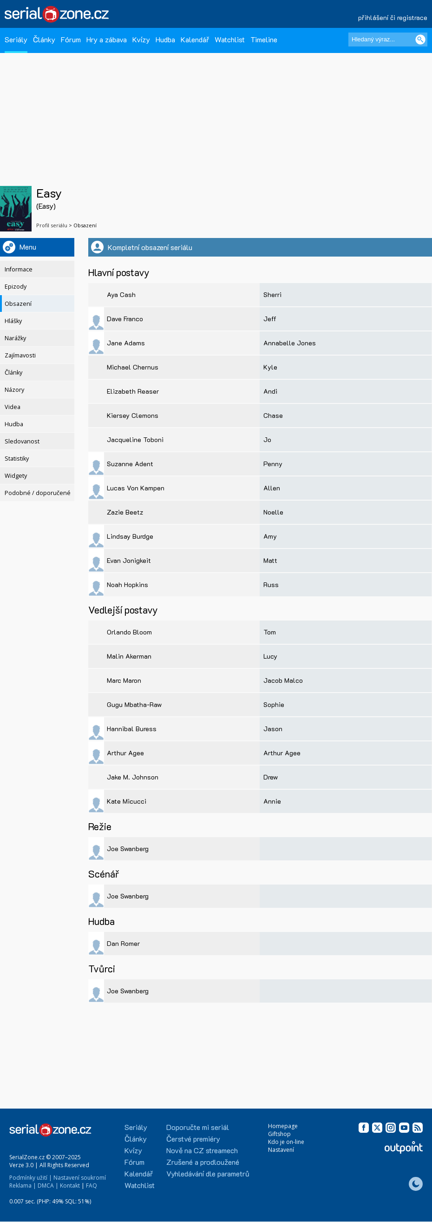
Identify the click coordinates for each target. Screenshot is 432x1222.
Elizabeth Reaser (133, 391)
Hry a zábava (106, 39)
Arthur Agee (125, 752)
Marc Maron (124, 680)
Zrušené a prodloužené (202, 1162)
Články (44, 39)
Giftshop (279, 1134)
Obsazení (18, 304)
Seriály (16, 39)
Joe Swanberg (128, 848)
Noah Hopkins (127, 584)
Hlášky (13, 321)
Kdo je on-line (286, 1142)
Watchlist (230, 39)
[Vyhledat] (420, 39)
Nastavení (281, 1150)
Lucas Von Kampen (135, 487)
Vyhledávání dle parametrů (207, 1173)
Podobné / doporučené (38, 493)
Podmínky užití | (30, 1178)
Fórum (71, 39)
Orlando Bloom (129, 632)
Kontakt (70, 1185)
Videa (12, 407)
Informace (19, 269)
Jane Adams (126, 342)
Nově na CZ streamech (202, 1150)
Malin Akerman (129, 656)
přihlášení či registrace (392, 17)
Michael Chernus (132, 367)
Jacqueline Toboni (135, 439)
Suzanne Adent (130, 463)
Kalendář (195, 39)
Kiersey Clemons (132, 415)
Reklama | (22, 1185)
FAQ (91, 1185)
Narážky (15, 338)
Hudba (165, 39)
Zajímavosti (20, 355)
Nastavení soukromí (79, 1178)
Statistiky (17, 458)
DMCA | (48, 1185)
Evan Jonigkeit (129, 560)
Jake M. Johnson (132, 777)
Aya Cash (121, 294)
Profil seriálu (51, 225)
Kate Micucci (126, 801)
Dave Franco (125, 318)
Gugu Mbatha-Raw (134, 704)
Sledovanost (22, 441)
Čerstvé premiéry (193, 1138)
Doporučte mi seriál (197, 1127)
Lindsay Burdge (130, 536)
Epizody (15, 287)
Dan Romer (123, 943)
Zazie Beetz (125, 512)
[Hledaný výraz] (387, 39)
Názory (14, 390)
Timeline (263, 39)
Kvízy (141, 39)
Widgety (16, 476)
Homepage (283, 1126)
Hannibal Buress (132, 728)
